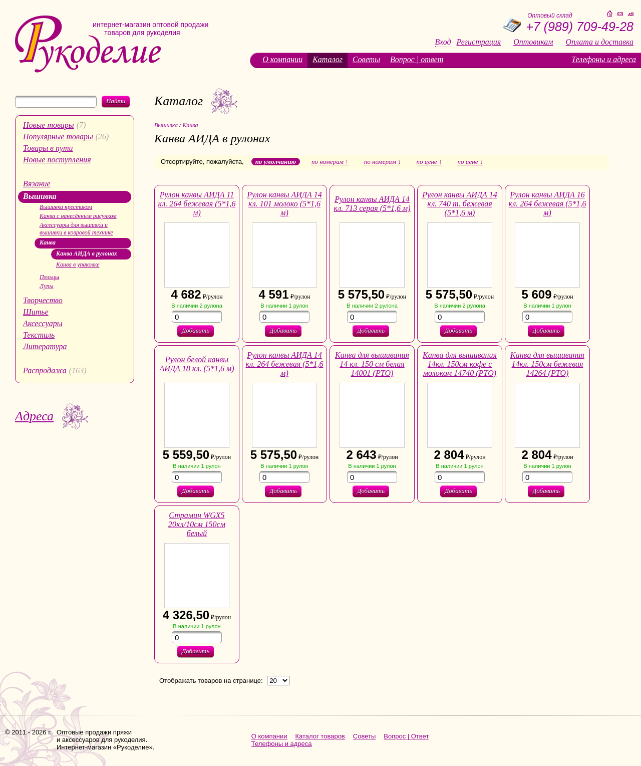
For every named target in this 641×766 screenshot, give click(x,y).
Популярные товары (58, 136)
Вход (443, 42)
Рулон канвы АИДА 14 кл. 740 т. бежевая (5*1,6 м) (459, 203)
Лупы (47, 286)
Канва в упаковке (78, 264)
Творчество (43, 300)
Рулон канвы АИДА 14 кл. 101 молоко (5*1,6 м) (284, 203)
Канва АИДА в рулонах (86, 253)
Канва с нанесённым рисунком (78, 215)
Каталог (327, 59)
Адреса (34, 416)
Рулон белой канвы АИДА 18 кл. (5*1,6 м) (197, 364)
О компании (282, 59)
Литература (45, 346)
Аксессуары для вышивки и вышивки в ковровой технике (76, 228)
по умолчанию (275, 161)
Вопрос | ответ (416, 59)
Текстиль (39, 335)
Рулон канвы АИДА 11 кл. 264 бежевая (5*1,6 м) (197, 203)
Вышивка (40, 196)
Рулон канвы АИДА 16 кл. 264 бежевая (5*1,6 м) (547, 203)
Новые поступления (57, 159)
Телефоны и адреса (603, 59)
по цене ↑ (429, 161)
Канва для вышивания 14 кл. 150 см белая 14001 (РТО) (372, 364)
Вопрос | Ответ (406, 736)
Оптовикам (533, 42)
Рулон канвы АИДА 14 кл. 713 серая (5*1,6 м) (372, 203)
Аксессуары (42, 323)
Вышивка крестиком (66, 206)
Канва (48, 242)
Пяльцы (49, 277)
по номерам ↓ (382, 161)
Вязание (37, 183)
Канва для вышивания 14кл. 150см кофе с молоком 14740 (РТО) (460, 364)
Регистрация (479, 42)
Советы (366, 59)
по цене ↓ (470, 161)
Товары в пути (48, 148)
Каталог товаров (320, 736)
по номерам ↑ (330, 161)
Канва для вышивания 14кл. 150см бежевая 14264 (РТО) (547, 364)
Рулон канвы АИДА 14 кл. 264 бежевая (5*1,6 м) (285, 364)
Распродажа (45, 370)
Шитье (36, 312)
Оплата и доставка (599, 42)
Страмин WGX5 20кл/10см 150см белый (196, 524)
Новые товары (48, 125)
